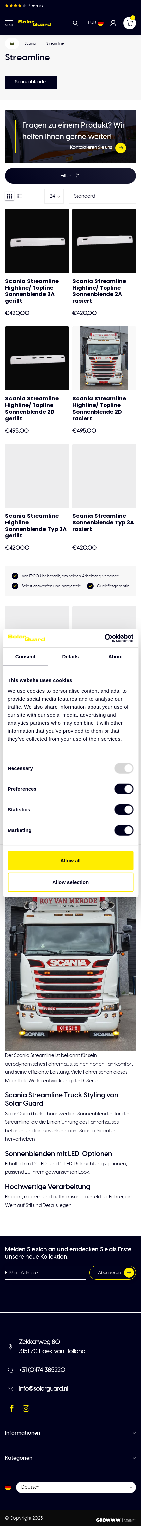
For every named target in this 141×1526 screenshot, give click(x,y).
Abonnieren (116, 1273)
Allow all (70, 860)
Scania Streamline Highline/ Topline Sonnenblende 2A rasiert (99, 291)
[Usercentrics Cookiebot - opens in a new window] (104, 638)
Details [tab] (70, 656)
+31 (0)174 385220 (42, 1370)
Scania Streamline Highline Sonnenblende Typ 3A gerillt (36, 526)
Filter (71, 175)
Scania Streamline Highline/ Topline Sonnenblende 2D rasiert (99, 408)
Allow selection (70, 882)
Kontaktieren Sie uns (98, 148)
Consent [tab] (25, 656)
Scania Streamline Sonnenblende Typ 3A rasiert (103, 522)
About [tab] (115, 656)
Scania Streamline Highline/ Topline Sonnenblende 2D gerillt (32, 408)
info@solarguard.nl (43, 1389)
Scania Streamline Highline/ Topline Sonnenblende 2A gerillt (32, 291)
